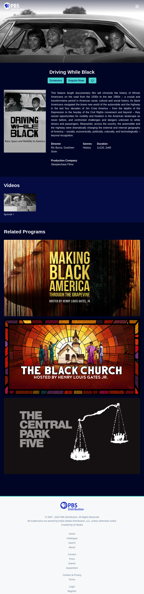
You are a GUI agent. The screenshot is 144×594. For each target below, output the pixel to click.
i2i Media (78, 524)
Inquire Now (76, 80)
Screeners (56, 80)
